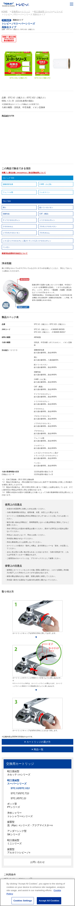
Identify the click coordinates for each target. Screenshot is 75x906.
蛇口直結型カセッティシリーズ (18, 773)
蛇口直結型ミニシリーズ (14, 842)
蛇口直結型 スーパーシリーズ (48, 11)
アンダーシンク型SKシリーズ (16, 833)
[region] (37, 892)
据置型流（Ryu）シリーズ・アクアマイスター (30, 824)
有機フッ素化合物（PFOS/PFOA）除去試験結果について (24, 173)
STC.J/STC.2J (18, 798)
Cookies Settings (22, 900)
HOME (4, 11)
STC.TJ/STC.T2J (20, 793)
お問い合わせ (37, 862)
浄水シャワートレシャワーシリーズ (20, 814)
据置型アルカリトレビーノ (18, 851)
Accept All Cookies (49, 900)
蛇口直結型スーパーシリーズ (16, 782)
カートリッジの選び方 (38, 741)
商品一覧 (38, 749)
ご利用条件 (10, 874)
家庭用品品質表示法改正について (15, 253)
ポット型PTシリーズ (13, 805)
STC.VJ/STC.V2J (20, 788)
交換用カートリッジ (21, 11)
